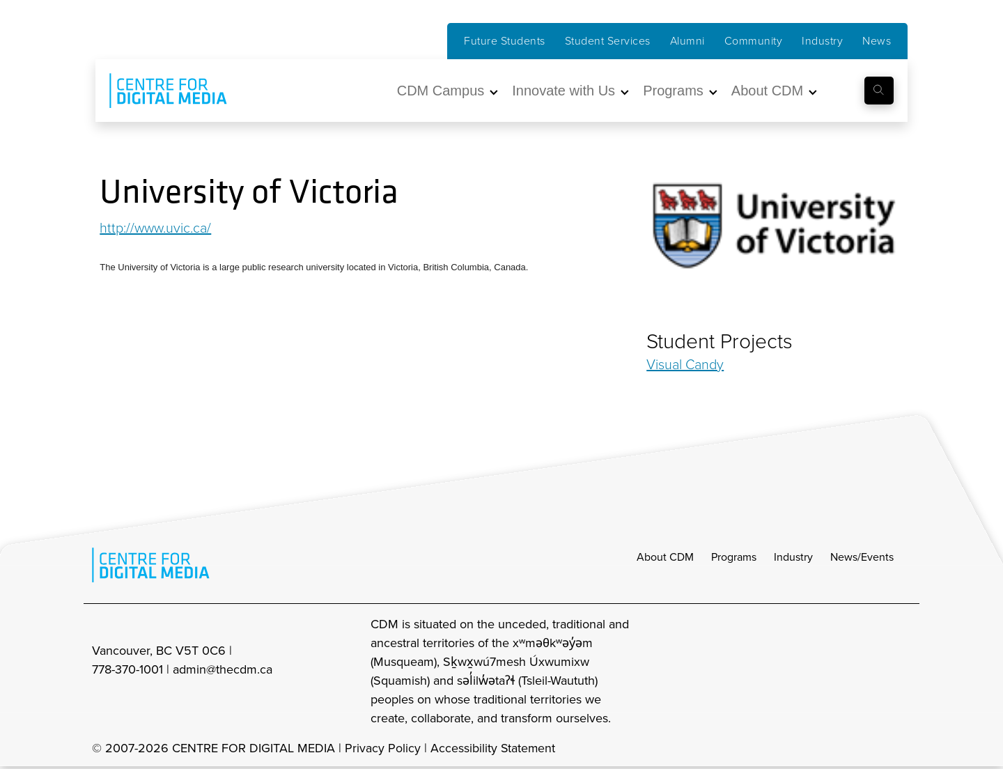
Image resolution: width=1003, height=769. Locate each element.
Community (753, 41)
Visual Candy (685, 364)
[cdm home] (158, 90)
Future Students (504, 41)
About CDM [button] (767, 90)
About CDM (665, 557)
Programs (733, 557)
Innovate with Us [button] (563, 90)
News (876, 41)
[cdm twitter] (870, 671)
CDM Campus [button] (441, 90)
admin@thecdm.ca (222, 669)
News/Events (862, 557)
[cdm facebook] (840, 671)
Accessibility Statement (493, 748)
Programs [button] (673, 90)
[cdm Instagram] (809, 671)
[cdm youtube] (901, 671)
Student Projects (719, 341)
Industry (822, 41)
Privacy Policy (383, 748)
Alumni (687, 41)
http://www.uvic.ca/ (156, 227)
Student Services (608, 41)
